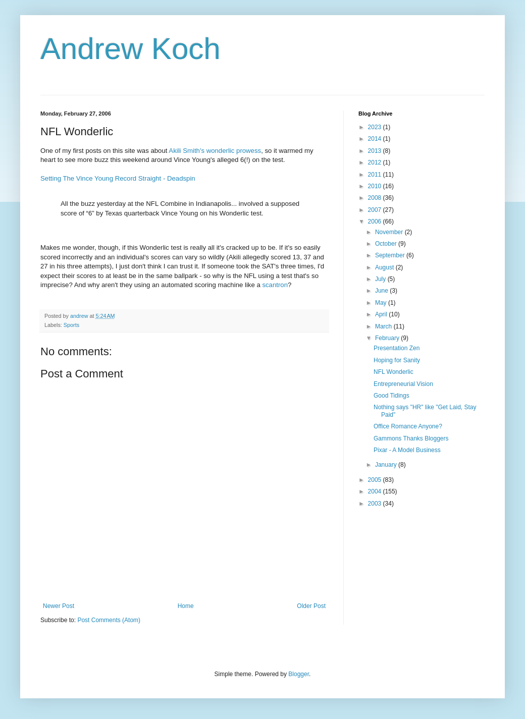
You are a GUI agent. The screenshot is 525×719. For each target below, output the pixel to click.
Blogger (298, 674)
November (390, 232)
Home (186, 606)
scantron (275, 285)
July (381, 279)
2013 (375, 150)
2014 (375, 138)
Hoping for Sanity (397, 360)
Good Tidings (391, 395)
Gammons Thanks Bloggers (411, 438)
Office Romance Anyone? (408, 426)
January (386, 464)
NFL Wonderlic (393, 371)
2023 (375, 127)
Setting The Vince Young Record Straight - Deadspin (117, 178)
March (384, 326)
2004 (375, 491)
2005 (375, 479)
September (390, 255)
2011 (375, 174)
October (386, 243)
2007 (375, 209)
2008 (375, 197)
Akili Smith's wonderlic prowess (215, 150)
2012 (375, 162)
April (382, 314)
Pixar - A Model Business (407, 450)
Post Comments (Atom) (108, 620)
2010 (375, 186)
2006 (375, 221)
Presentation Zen (396, 348)
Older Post (311, 606)
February (388, 338)
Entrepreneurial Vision (403, 384)
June (382, 290)
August (385, 267)
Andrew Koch (130, 49)
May (381, 302)
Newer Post (58, 606)
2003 (375, 503)
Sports (71, 325)
